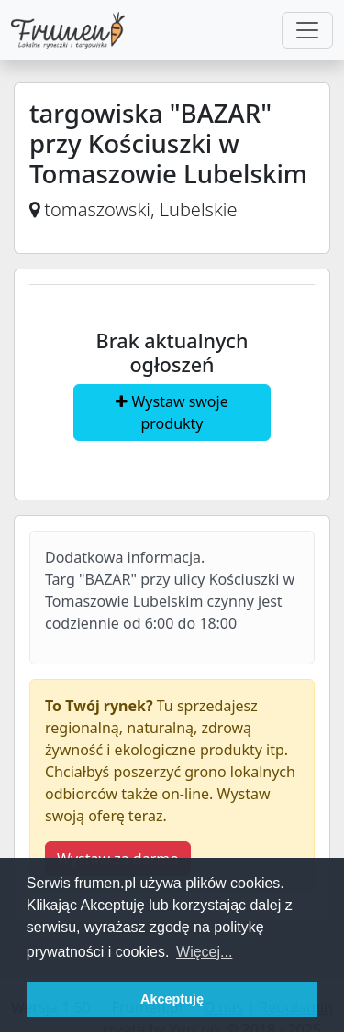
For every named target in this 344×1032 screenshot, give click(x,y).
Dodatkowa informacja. (125, 557)
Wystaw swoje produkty (171, 412)
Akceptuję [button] (172, 999)
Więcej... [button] (204, 952)
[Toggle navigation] (307, 30)
